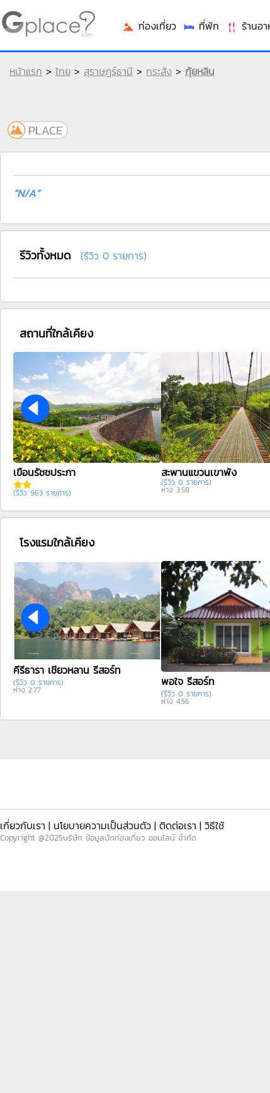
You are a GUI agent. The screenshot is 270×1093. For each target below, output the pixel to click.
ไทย (62, 71)
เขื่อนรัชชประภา (44, 472)
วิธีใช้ (214, 825)
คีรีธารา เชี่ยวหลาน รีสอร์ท (67, 670)
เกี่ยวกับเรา (22, 825)
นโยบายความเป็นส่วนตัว (102, 825)
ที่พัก (201, 25)
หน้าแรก (25, 71)
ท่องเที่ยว (149, 25)
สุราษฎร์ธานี (108, 71)
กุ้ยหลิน (200, 71)
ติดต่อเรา (177, 825)
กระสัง (159, 71)
